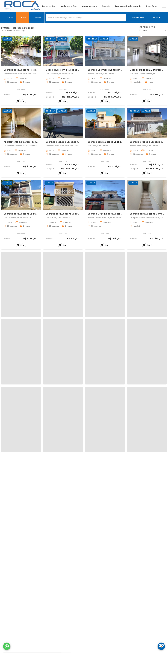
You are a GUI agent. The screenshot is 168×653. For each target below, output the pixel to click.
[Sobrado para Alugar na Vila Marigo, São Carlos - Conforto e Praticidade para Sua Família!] (63, 195)
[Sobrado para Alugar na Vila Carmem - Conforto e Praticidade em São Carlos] (21, 195)
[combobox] (86, 17)
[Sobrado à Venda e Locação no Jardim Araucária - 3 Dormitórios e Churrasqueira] (147, 123)
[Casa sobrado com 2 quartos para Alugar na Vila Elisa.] (147, 51)
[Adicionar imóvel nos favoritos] (18, 101)
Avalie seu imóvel (69, 6)
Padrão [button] (143, 30)
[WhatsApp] (6, 646)
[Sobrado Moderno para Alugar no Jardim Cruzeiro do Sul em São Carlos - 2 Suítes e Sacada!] (105, 195)
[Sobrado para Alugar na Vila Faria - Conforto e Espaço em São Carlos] (105, 123)
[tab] (10, 17)
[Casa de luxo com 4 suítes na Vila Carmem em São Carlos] (63, 51)
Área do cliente (89, 6)
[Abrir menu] (164, 6)
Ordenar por (147, 27)
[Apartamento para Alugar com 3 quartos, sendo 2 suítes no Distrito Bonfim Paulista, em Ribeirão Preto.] (21, 123)
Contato (106, 6)
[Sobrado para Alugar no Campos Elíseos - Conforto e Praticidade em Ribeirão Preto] (147, 195)
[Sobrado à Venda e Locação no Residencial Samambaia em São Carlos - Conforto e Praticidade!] (63, 123)
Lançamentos (48, 6)
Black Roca (151, 6)
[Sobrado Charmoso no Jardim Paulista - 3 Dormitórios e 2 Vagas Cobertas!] (105, 51)
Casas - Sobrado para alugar (13, 30)
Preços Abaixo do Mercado (128, 6)
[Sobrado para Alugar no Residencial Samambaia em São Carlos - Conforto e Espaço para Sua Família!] (21, 51)
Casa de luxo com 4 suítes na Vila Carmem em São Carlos (77, 69)
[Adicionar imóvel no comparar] (24, 101)
